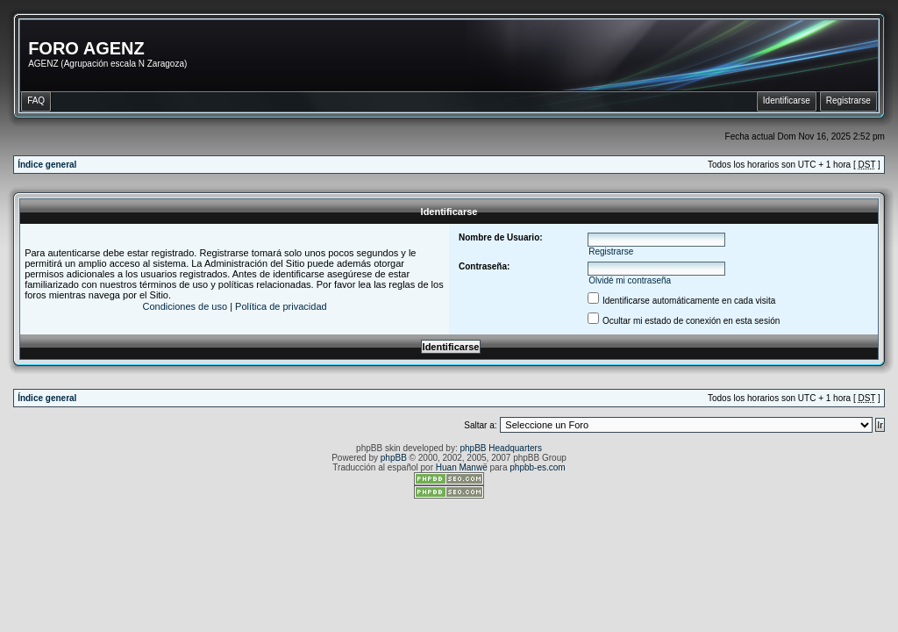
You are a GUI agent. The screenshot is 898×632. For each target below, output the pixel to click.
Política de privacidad (281, 306)
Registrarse (610, 251)
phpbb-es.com (537, 467)
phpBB (394, 458)
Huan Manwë (462, 467)
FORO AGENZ (86, 48)
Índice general (47, 164)
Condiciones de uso (184, 306)
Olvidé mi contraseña (629, 280)
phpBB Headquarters (501, 448)
